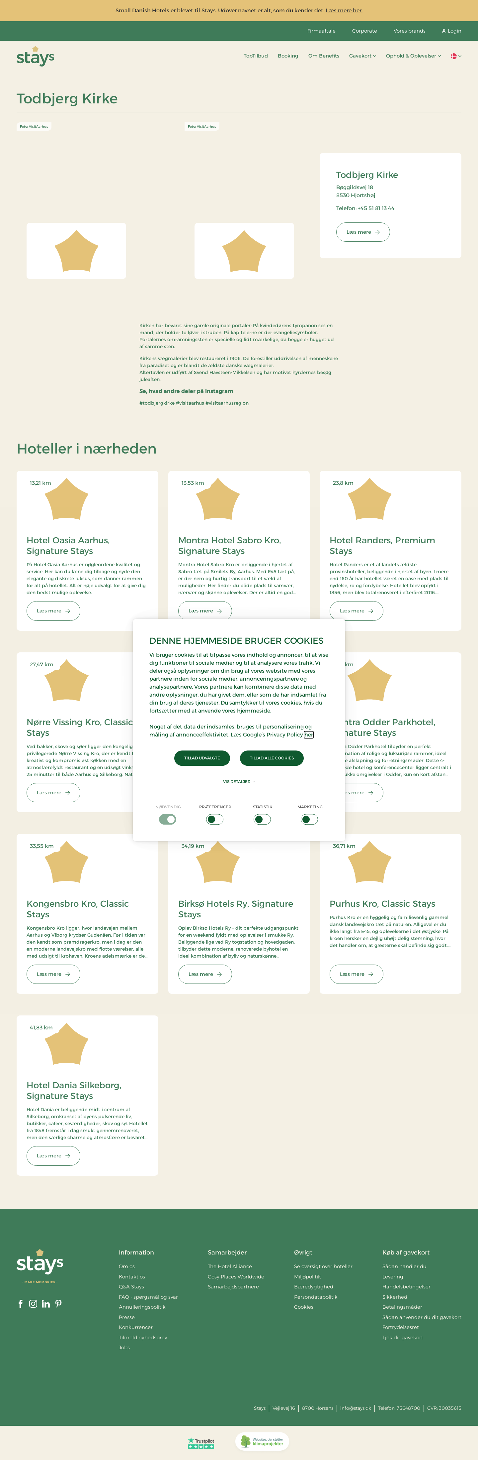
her (308, 734)
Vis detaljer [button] (239, 781)
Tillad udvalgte (202, 757)
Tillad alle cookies (272, 757)
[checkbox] (168, 814)
